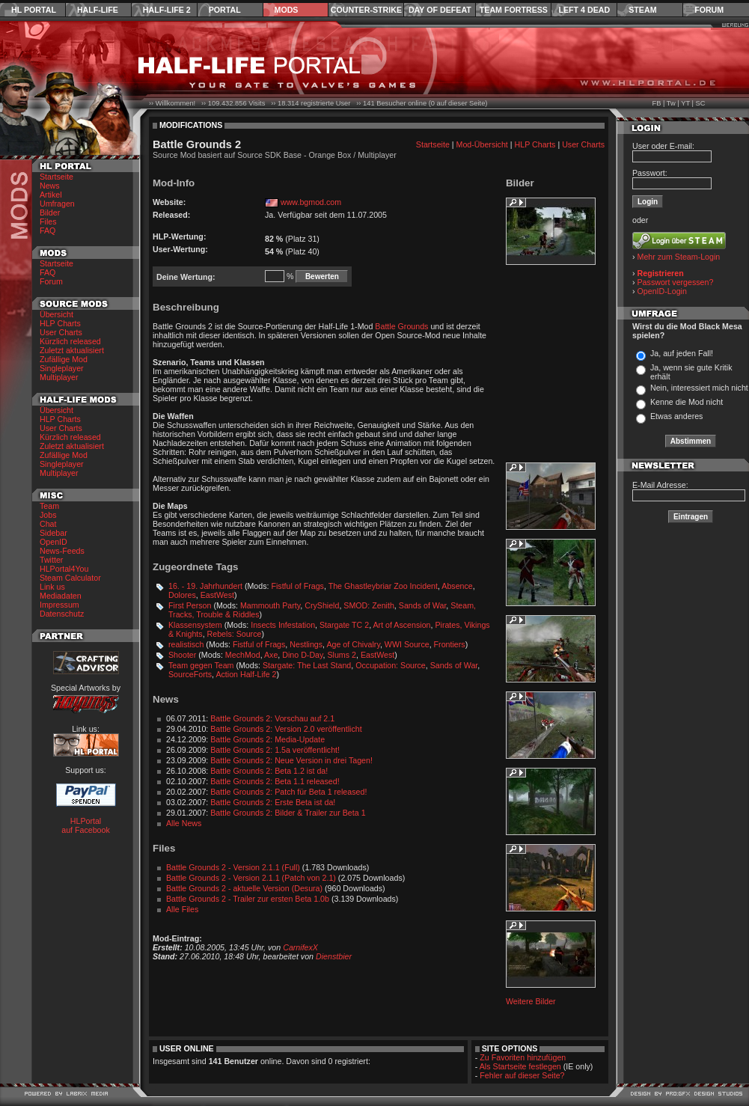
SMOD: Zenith (368, 605)
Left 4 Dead (584, 9)
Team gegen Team (200, 665)
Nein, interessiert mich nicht (699, 387)
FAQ (47, 230)
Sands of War (423, 605)
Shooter (182, 654)
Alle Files (182, 909)
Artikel (51, 194)
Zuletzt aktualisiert (72, 350)
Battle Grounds (401, 326)
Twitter (51, 559)
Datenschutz (62, 613)
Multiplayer (59, 377)
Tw (671, 103)
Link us (52, 586)
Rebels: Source (234, 633)
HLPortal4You (64, 568)
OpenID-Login (662, 291)
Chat (48, 523)
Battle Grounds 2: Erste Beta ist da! (272, 802)
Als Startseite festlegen (520, 1066)
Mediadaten (61, 595)
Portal (225, 9)
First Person (189, 605)
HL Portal (33, 9)
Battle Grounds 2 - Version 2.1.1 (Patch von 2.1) (251, 877)
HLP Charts (60, 323)
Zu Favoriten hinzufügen (523, 1057)
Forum (709, 9)
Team (49, 505)
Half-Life (97, 9)
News (50, 185)
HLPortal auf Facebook (85, 825)
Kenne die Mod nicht (686, 401)
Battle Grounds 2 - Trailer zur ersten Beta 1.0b (247, 898)
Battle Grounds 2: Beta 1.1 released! (274, 781)
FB (656, 103)
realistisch (186, 644)
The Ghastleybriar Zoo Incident (383, 585)
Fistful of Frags (297, 585)
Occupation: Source (390, 665)
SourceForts (190, 674)
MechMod (242, 654)
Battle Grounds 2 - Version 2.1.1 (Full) (233, 867)
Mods (287, 9)
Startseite (56, 176)
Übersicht (56, 314)
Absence (456, 585)
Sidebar (53, 532)
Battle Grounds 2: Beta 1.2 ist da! (269, 770)
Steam (642, 9)
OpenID (53, 541)
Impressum (59, 604)
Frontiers (449, 644)
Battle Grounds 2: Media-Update (267, 739)
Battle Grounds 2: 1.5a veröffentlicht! (275, 749)
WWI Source (407, 644)
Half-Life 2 (167, 9)
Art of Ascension (401, 624)
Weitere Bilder (531, 1001)
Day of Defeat (440, 9)
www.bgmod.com (311, 202)
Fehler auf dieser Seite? (522, 1075)
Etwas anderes (676, 416)
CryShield (322, 605)
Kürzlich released (70, 341)
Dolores (182, 594)
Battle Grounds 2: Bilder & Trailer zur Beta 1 (287, 812)
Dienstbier (334, 956)
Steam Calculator (70, 577)
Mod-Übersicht (482, 144)
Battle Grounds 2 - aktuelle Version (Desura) (244, 888)
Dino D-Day (302, 654)
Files (48, 221)
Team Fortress (514, 9)
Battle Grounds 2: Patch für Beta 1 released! (288, 791)
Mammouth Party (270, 605)
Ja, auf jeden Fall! (681, 353)
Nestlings (306, 644)
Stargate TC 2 (344, 624)
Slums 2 (341, 654)
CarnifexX (300, 947)
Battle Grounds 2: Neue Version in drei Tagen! (291, 760)
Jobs (48, 514)
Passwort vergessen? (676, 282)
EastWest (217, 594)
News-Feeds (62, 550)
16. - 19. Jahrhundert (205, 585)
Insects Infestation (283, 624)
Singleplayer (62, 368)
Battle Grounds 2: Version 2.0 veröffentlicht (285, 728)
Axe (271, 654)
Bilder (50, 212)
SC (701, 103)
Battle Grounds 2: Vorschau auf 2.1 (272, 718)
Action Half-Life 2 (245, 674)
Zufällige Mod (64, 359)
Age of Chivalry (352, 644)
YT (685, 103)
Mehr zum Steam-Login (679, 256)
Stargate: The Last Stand (307, 665)
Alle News (183, 823)
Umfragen (57, 203)
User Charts (61, 332)
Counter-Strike (366, 9)
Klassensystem (195, 624)
